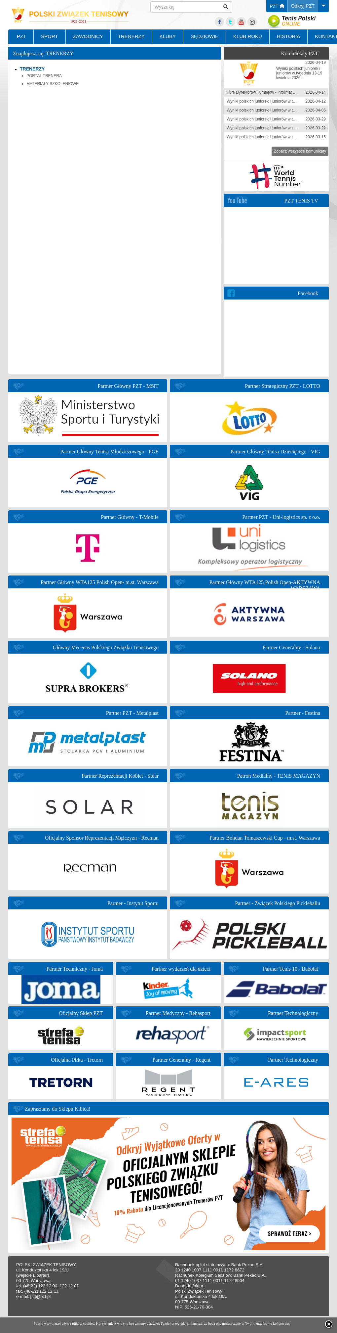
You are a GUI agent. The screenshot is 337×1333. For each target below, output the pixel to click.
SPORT (49, 36)
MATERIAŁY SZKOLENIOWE (52, 83)
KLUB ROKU (247, 36)
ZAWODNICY (88, 36)
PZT (277, 6)
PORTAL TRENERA (44, 75)
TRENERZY (131, 36)
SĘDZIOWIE (204, 36)
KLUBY (168, 36)
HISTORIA (288, 36)
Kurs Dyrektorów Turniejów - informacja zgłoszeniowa (274, 92)
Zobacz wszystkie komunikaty (300, 151)
